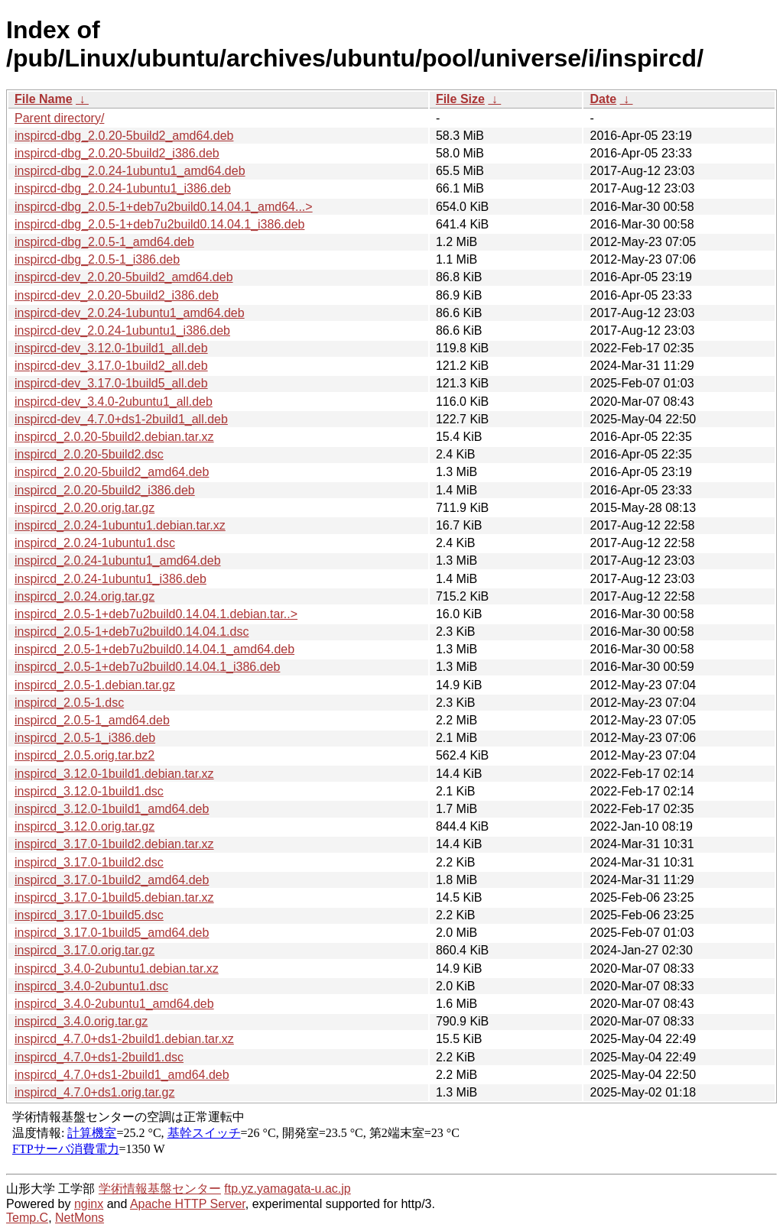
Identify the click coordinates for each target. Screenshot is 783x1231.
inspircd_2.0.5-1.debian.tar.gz (95, 685)
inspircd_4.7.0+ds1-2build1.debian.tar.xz (124, 1038)
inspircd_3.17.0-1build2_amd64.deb (112, 879)
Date (603, 98)
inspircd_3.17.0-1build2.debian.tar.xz (114, 843)
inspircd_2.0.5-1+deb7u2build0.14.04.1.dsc (132, 631)
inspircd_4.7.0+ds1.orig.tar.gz (94, 1092)
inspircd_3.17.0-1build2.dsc (89, 862)
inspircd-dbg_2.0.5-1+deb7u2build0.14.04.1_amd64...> (164, 206)
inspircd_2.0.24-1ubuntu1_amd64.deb (118, 560)
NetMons (79, 1217)
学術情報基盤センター (160, 1188)
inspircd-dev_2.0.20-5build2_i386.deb (117, 295)
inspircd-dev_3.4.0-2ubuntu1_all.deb (114, 401)
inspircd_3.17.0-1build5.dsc (89, 915)
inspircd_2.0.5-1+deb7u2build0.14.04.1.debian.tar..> (156, 613)
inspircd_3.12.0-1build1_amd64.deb (112, 808)
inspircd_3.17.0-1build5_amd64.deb (112, 932)
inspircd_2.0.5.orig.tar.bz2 (84, 755)
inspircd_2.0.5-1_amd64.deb (92, 720)
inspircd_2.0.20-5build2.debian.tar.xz (114, 436)
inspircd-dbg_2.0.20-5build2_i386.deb (117, 153)
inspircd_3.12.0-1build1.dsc (89, 791)
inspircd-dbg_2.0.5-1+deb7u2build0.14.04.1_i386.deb (159, 224)
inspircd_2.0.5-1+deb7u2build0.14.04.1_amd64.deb (154, 649)
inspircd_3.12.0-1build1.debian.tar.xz (114, 773)
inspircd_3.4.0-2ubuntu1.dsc (91, 986)
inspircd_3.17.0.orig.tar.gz (84, 950)
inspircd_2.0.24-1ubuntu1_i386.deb (110, 578)
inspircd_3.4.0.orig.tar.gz (81, 1021)
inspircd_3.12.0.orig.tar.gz (84, 826)
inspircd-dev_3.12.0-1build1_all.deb (111, 348)
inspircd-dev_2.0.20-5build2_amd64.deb (124, 276)
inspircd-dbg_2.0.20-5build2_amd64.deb (124, 135)
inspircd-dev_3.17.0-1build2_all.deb (111, 365)
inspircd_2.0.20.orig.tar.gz (84, 507)
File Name (44, 98)
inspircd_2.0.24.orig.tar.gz (84, 596)
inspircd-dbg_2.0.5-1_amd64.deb (104, 241)
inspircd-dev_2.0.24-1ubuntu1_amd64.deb (130, 312)
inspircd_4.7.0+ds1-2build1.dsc (99, 1057)
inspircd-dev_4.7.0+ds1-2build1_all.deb (121, 419)
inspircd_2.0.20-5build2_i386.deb (105, 490)
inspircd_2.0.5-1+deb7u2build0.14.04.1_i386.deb (147, 666)
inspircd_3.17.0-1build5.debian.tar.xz (114, 897)
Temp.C (27, 1217)
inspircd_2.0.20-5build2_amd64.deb (112, 471)
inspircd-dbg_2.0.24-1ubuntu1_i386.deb (123, 188)
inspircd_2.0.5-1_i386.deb (85, 737)
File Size (460, 98)
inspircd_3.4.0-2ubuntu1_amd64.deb (114, 1003)
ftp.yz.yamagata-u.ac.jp (287, 1188)
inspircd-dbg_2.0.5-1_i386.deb (97, 259)
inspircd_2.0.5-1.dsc (69, 702)
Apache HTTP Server (187, 1203)
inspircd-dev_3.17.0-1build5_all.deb (111, 383)
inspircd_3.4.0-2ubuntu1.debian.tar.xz (117, 968)
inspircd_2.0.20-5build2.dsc (89, 454)
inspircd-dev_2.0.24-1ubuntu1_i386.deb (122, 330)
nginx (88, 1203)
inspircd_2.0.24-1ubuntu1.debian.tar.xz (120, 525)
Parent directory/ (59, 118)
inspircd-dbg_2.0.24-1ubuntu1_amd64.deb (130, 170)
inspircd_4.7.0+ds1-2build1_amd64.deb (122, 1074)
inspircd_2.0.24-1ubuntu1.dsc (95, 542)
